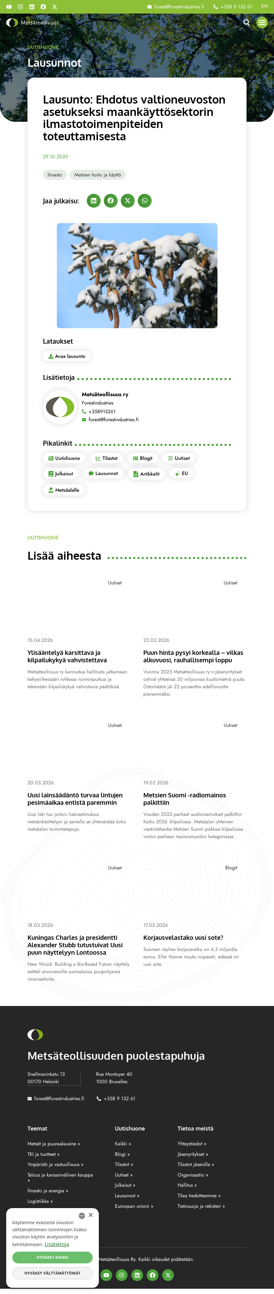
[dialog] (52, 1248)
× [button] (90, 1215)
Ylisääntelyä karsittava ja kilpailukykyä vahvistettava (70, 656)
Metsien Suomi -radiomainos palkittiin (187, 805)
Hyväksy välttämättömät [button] (52, 1273)
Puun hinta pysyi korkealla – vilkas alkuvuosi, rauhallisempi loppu (191, 659)
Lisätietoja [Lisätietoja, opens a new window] (56, 1244)
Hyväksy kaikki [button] (52, 1257)
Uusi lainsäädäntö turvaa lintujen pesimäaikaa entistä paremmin (78, 805)
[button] (262, 22)
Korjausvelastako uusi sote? (186, 943)
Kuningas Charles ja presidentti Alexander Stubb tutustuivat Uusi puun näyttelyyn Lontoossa (78, 950)
